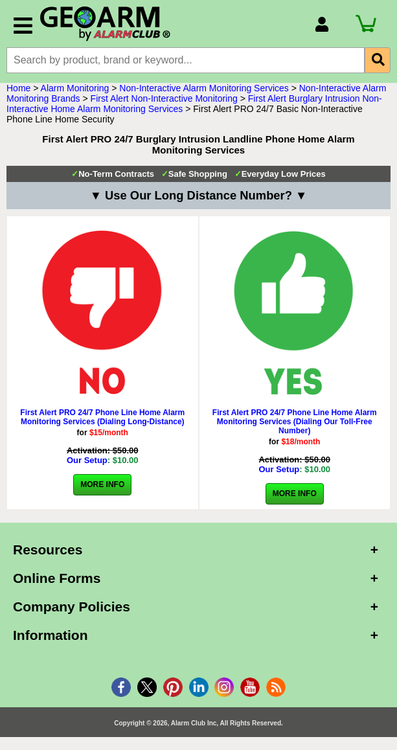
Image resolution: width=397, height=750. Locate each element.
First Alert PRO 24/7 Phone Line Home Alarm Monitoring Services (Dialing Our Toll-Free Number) (294, 421)
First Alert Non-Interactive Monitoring (164, 98)
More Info (102, 484)
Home (18, 88)
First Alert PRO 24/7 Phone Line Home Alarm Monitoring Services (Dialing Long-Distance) (102, 417)
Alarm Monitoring (75, 88)
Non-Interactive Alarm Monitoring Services (203, 88)
